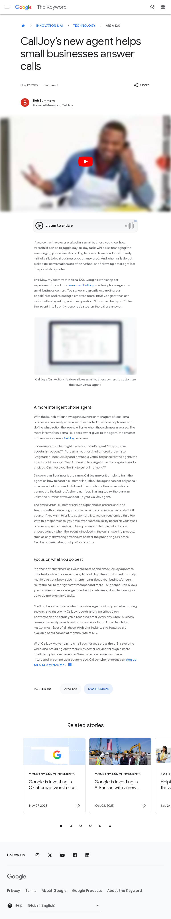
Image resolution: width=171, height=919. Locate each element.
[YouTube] (62, 855)
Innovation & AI (49, 26)
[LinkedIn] (87, 855)
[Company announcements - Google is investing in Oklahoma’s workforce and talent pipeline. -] (52, 775)
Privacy (13, 891)
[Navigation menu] (7, 7)
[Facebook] (74, 855)
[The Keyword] (23, 25)
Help (14, 905)
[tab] (61, 826)
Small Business (98, 689)
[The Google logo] (16, 876)
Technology (84, 26)
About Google (54, 891)
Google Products (87, 891)
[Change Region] (64, 905)
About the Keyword (124, 891)
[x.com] (50, 855)
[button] (142, 85)
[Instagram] (37, 855)
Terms (30, 891)
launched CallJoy (81, 285)
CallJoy (69, 438)
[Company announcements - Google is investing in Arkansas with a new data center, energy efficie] (118, 775)
